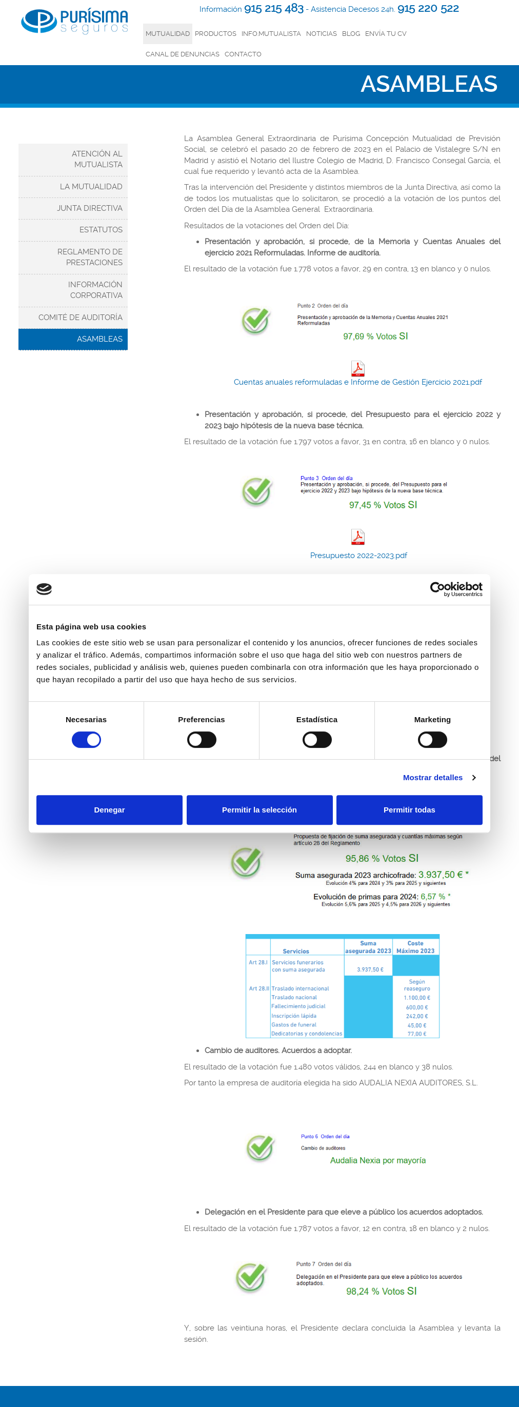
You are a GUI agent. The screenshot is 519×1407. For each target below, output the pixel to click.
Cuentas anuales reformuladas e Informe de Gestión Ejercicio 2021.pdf (358, 374)
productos (215, 33)
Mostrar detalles (433, 777)
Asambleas (100, 339)
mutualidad (168, 33)
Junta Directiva (90, 208)
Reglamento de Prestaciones (90, 257)
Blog (351, 33)
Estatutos (101, 229)
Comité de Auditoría (80, 317)
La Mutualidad (91, 186)
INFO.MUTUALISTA (271, 33)
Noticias (321, 33)
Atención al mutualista (97, 159)
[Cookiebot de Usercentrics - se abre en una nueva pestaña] (438, 589)
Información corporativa (95, 290)
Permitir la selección (259, 809)
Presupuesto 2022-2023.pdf (357, 555)
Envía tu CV (386, 33)
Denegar (109, 809)
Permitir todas (409, 809)
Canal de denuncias (182, 54)
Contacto (243, 54)
